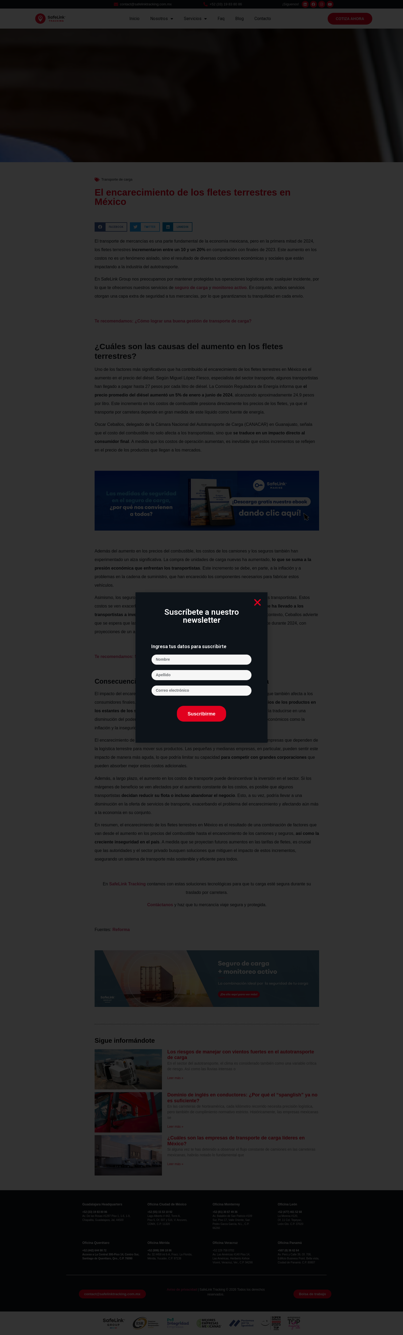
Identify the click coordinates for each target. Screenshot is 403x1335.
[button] (257, 602)
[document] (201, 667)
